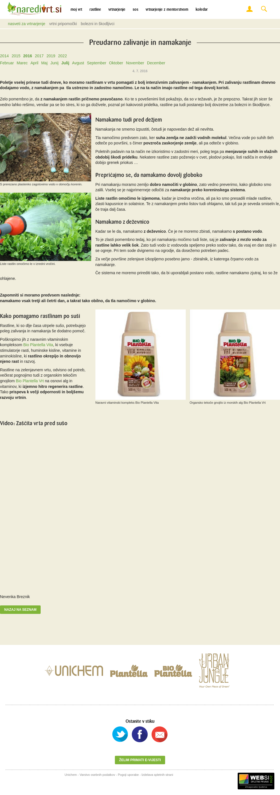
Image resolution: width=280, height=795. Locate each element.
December (156, 63)
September (96, 63)
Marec (22, 63)
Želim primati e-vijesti (140, 760)
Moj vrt (76, 9)
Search (264, 9)
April (34, 63)
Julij (65, 63)
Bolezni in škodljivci (97, 23)
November (135, 63)
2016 (27, 56)
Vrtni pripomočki (63, 23)
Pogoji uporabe (128, 774)
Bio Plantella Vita (38, 344)
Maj (44, 63)
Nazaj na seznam (20, 610)
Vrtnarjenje (116, 9)
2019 (51, 56)
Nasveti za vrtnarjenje (26, 23)
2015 (16, 56)
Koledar (202, 9)
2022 (62, 56)
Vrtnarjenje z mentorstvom (167, 9)
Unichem (71, 774)
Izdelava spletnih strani (157, 774)
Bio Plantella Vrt (30, 381)
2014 (4, 56)
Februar (7, 63)
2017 (39, 56)
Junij (55, 63)
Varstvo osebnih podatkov (97, 774)
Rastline (95, 9)
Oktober (116, 63)
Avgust (78, 63)
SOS (135, 9)
